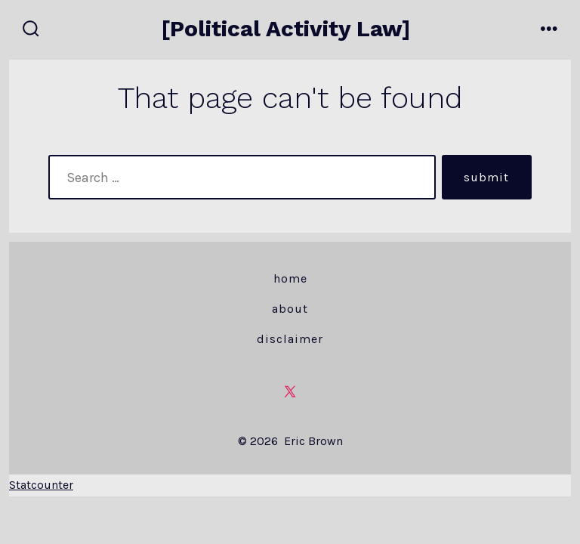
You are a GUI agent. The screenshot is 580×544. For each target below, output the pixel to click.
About (290, 308)
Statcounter (41, 485)
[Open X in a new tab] (290, 391)
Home (290, 278)
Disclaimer (290, 339)
